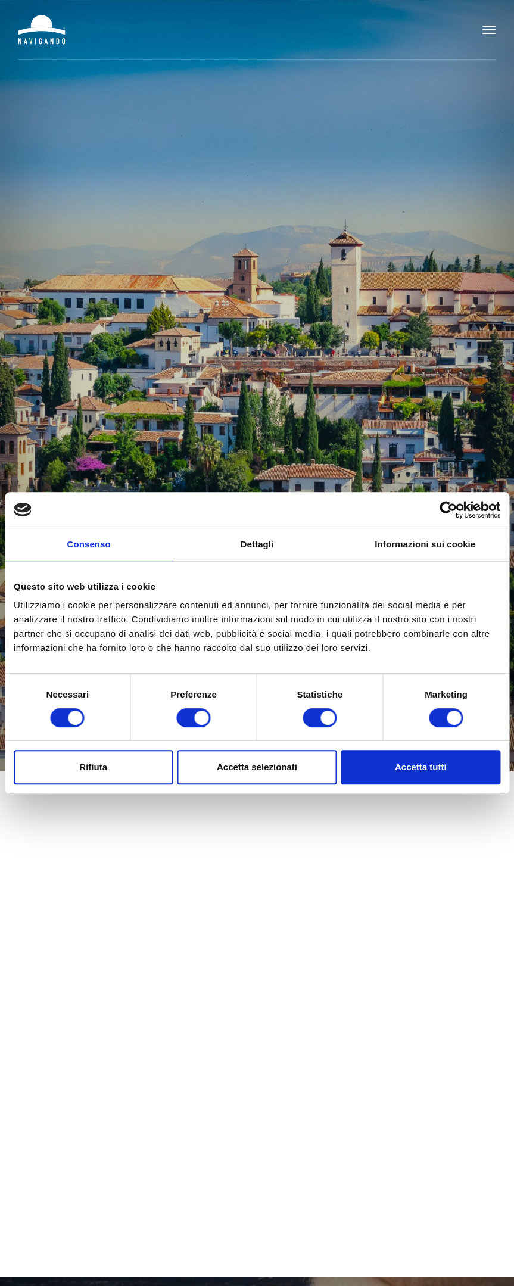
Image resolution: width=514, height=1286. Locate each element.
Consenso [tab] (89, 544)
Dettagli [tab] (257, 544)
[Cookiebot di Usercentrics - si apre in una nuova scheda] (448, 510)
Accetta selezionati (257, 767)
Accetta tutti (421, 767)
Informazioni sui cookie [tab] (425, 544)
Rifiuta (93, 767)
